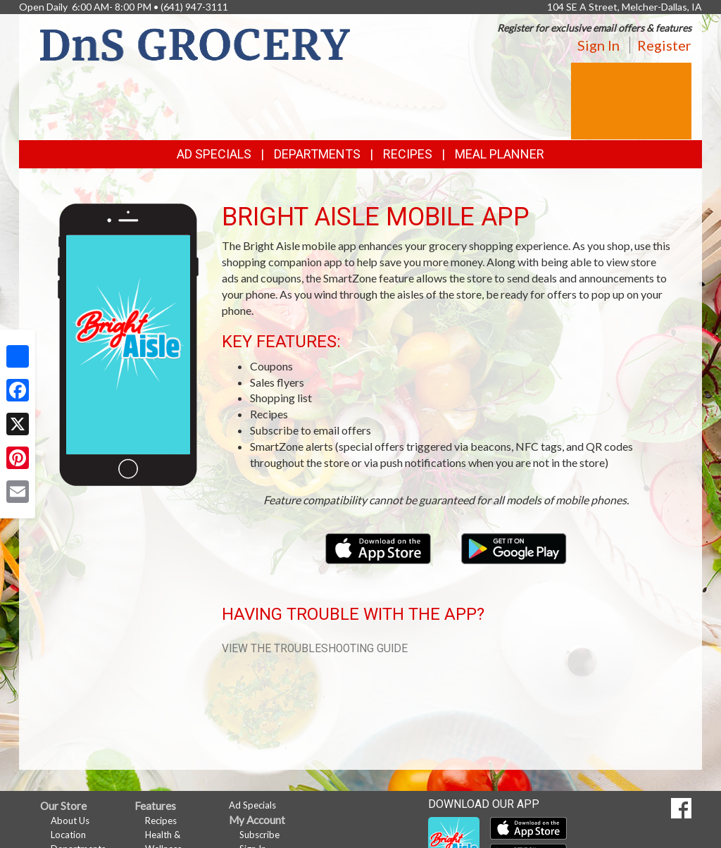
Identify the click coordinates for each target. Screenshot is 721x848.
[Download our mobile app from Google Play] (514, 547)
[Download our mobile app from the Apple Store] (379, 547)
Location (68, 834)
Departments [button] (317, 153)
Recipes (407, 153)
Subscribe (259, 834)
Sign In (598, 45)
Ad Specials (214, 153)
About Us (70, 820)
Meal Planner (499, 153)
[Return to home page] (195, 43)
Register (664, 45)
